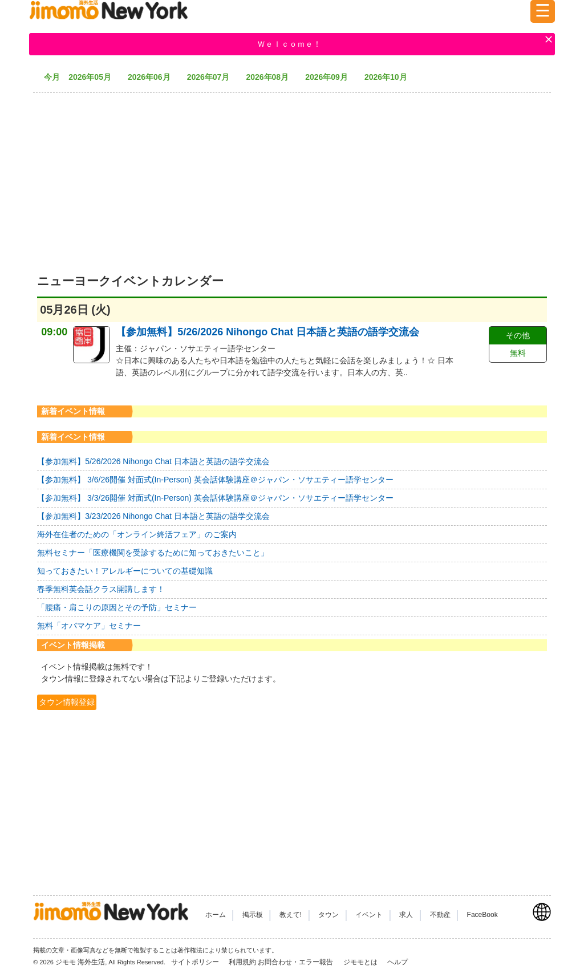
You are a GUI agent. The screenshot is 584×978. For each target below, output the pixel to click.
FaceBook (482, 915)
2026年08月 (271, 77)
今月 (52, 77)
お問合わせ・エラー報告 (296, 962)
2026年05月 (93, 77)
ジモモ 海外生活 (80, 962)
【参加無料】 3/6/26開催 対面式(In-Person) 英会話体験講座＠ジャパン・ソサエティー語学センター (215, 479)
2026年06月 (153, 77)
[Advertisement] (292, 177)
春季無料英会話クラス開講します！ (101, 589)
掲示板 (252, 915)
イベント (369, 915)
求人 (406, 915)
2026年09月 (330, 77)
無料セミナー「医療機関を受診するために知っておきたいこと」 (153, 552)
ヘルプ (397, 962)
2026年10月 (389, 77)
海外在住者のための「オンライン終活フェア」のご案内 (137, 534)
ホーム (215, 915)
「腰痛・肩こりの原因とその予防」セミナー (117, 607)
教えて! (290, 915)
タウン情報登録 (67, 702)
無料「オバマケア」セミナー (89, 625)
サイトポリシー (196, 962)
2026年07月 (212, 77)
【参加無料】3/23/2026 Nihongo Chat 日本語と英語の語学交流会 (153, 516)
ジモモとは (361, 962)
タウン (328, 915)
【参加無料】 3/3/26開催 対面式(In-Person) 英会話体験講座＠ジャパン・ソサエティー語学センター (215, 497)
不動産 (440, 915)
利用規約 (242, 962)
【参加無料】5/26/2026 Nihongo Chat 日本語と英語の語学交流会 (267, 332)
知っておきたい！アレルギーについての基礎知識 (125, 570)
